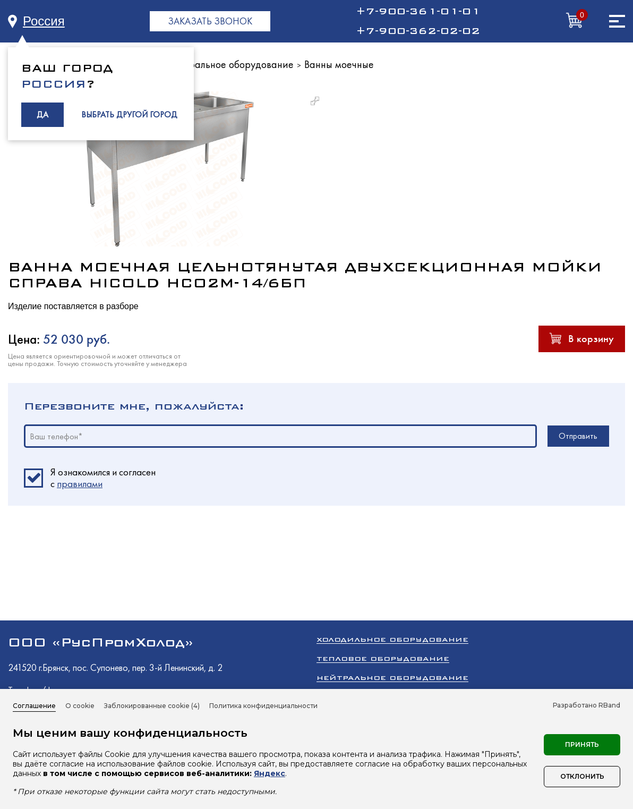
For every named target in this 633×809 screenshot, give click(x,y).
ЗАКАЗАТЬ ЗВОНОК (210, 21)
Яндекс (269, 773)
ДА (42, 114)
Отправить (578, 435)
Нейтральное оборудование (230, 64)
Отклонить (582, 776)
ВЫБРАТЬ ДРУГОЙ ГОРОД (129, 114)
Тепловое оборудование (382, 658)
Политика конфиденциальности (263, 706)
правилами (79, 483)
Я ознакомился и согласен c (103, 478)
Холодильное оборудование (392, 639)
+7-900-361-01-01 (418, 11)
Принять (582, 744)
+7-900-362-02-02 (418, 31)
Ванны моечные (339, 64)
